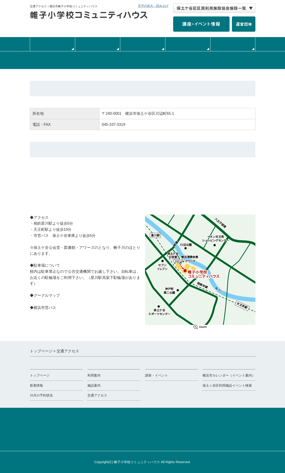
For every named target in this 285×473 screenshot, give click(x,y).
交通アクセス (97, 395)
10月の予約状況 (41, 395)
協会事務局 (163, 440)
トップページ (52, 44)
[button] (214, 8)
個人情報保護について (131, 440)
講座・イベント (156, 375)
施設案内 (142, 44)
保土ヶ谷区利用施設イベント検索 (227, 385)
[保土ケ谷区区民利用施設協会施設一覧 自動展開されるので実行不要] (214, 8)
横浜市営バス (41, 313)
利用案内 (97, 44)
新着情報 (36, 385)
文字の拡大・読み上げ (153, 6)
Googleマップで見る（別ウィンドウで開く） (68, 302)
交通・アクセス (188, 44)
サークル (232, 44)
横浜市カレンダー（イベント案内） (229, 375)
